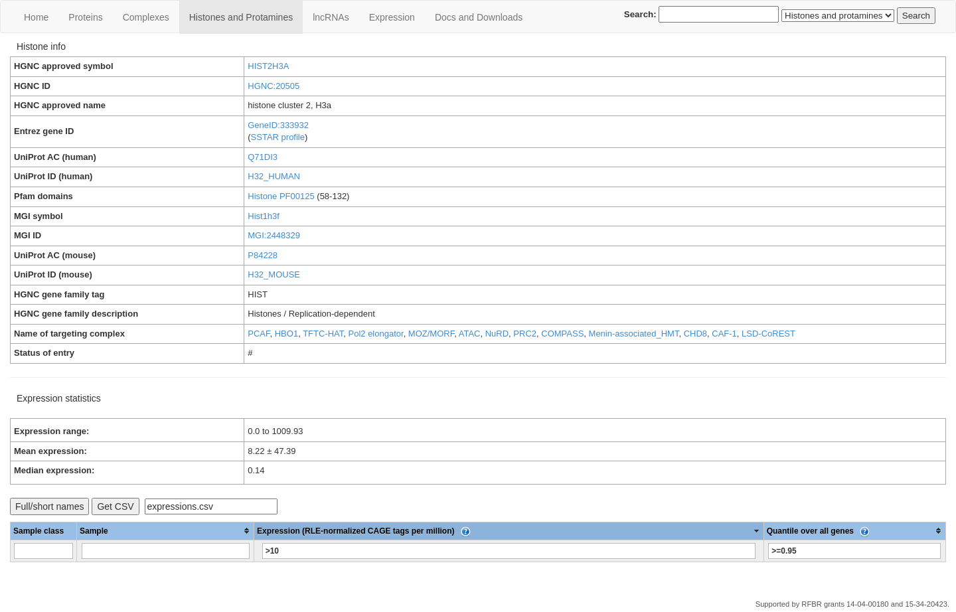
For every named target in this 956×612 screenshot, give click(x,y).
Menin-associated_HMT (634, 334)
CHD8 (695, 334)
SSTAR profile (278, 137)
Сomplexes (146, 17)
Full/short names (49, 506)
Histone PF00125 (281, 196)
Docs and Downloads (478, 17)
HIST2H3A (268, 66)
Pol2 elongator (376, 334)
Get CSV (115, 506)
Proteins (85, 17)
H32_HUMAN (274, 176)
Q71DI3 (263, 157)
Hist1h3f (263, 216)
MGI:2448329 (274, 235)
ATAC (470, 334)
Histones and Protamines (241, 17)
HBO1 (286, 334)
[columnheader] (165, 531)
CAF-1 (724, 334)
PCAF (259, 334)
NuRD (497, 334)
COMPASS (562, 334)
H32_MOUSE (274, 274)
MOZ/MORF (431, 334)
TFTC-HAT (323, 334)
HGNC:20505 (273, 86)
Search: (701, 14)
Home (36, 17)
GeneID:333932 (278, 125)
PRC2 (524, 334)
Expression (392, 17)
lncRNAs (331, 17)
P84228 (263, 255)
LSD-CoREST (768, 334)
